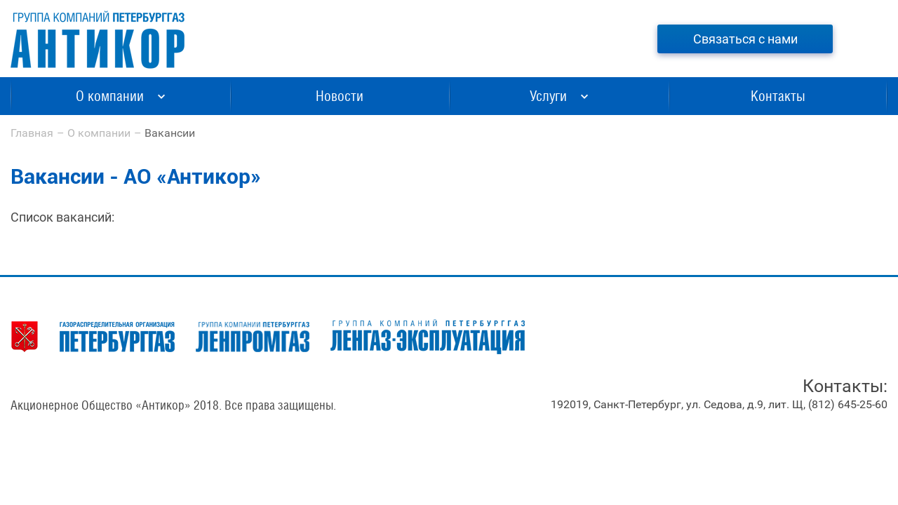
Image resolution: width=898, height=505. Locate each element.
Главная (32, 133)
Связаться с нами (745, 39)
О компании (98, 133)
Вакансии (170, 133)
